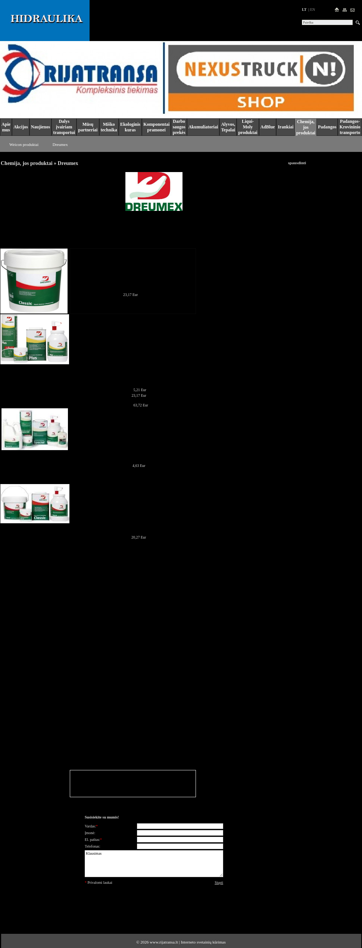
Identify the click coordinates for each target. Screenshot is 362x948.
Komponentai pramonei (156, 127)
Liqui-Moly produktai (247, 127)
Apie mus (5, 127)
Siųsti (219, 882)
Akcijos (20, 127)
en (312, 9)
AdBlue (267, 127)
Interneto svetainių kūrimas (203, 942)
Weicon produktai (23, 144)
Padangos (327, 127)
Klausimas (154, 863)
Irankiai (285, 127)
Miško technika (109, 127)
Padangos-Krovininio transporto (350, 127)
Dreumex (60, 144)
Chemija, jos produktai (305, 127)
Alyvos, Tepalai (228, 127)
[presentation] (154, 902)
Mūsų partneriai (87, 127)
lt (304, 9)
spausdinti (297, 162)
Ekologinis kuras (130, 127)
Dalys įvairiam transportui (64, 127)
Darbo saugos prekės (179, 127)
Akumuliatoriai (203, 127)
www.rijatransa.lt (164, 942)
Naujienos (40, 127)
